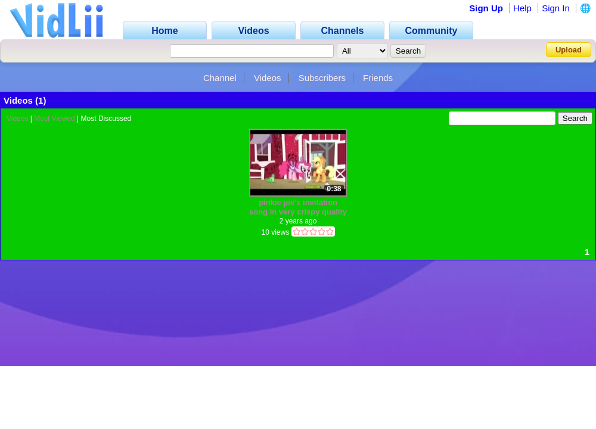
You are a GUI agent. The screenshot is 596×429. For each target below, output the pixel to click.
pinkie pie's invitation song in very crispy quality (298, 207)
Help (522, 8)
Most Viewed (54, 118)
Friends (378, 78)
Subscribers (322, 78)
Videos (267, 78)
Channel (220, 78)
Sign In (556, 8)
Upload (568, 49)
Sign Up (486, 8)
